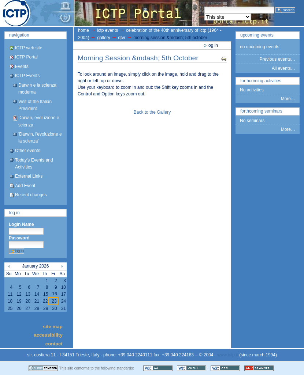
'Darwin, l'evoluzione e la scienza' (40, 138)
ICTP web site (28, 47)
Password (19, 237)
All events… (283, 68)
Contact (54, 343)
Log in (14, 212)
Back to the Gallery (152, 112)
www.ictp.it (227, 354)
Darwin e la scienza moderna (37, 89)
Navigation (19, 35)
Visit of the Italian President (35, 105)
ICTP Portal (137, 13)
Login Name (21, 224)
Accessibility (48, 335)
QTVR (122, 37)
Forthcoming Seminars (261, 111)
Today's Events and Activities (34, 164)
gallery (103, 37)
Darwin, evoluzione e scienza (38, 121)
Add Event (25, 185)
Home (83, 30)
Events (22, 66)
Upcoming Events (257, 35)
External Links (28, 176)
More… (288, 98)
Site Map (53, 326)
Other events (27, 150)
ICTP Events (27, 75)
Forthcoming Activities (260, 80)
